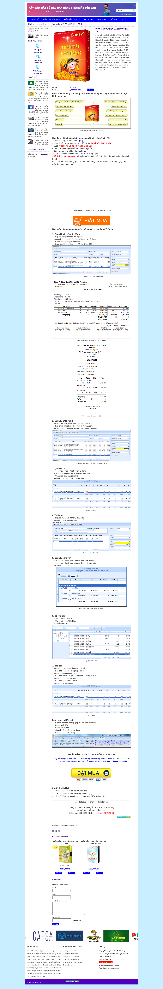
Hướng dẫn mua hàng (70, 951)
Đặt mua (90, 90)
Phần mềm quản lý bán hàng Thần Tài (70, 93)
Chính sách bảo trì (69, 965)
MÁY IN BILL (88, 19)
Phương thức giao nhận (71, 956)
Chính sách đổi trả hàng (71, 959)
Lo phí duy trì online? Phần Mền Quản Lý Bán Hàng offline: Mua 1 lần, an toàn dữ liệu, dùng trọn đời (38, 121)
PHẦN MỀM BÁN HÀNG (51, 19)
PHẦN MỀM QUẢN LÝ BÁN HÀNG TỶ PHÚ (65, 842)
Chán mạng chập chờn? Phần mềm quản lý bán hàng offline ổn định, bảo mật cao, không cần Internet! (38, 132)
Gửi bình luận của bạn (60, 901)
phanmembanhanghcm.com (56, 982)
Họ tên (55, 887)
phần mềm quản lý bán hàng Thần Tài (91, 138)
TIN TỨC (124, 19)
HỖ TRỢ (114, 19)
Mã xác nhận (57, 917)
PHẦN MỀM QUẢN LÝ (72, 19)
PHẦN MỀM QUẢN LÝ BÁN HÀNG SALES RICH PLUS (93, 842)
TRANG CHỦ (34, 19)
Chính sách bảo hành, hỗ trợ (72, 962)
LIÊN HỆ (33, 24)
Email (54, 894)
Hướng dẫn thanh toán (70, 954)
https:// (44, 982)
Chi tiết (58, 873)
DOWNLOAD (101, 19)
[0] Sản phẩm (128, 5)
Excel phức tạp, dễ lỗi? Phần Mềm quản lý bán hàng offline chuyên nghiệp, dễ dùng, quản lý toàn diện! (38, 85)
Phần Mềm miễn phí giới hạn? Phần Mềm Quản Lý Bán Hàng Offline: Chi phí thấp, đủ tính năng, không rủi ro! (38, 110)
